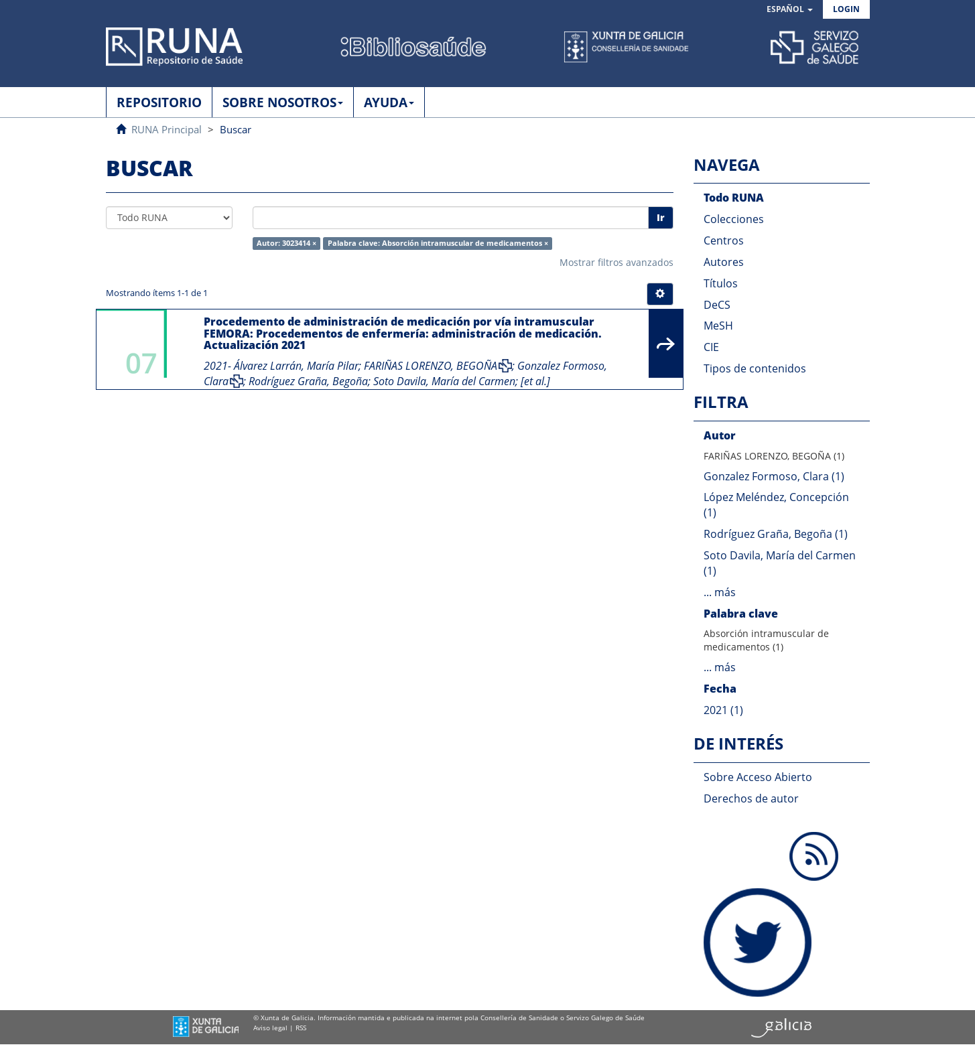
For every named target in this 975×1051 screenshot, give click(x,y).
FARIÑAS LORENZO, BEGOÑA (430, 365)
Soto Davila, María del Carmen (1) (780, 563)
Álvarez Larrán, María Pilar (296, 365)
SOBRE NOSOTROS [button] (282, 102)
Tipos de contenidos (755, 368)
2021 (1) (723, 710)
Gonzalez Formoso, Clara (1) (774, 476)
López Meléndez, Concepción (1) (776, 505)
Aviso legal (270, 1027)
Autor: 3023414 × (286, 243)
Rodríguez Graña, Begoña (308, 381)
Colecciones (734, 219)
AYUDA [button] (389, 102)
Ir (661, 217)
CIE (711, 347)
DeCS (717, 304)
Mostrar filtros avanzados (616, 262)
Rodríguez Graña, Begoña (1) (776, 534)
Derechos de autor (751, 798)
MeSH (718, 325)
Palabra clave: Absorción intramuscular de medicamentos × (438, 243)
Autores (724, 262)
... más (720, 592)
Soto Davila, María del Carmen (444, 381)
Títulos (721, 283)
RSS (301, 1027)
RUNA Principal (166, 129)
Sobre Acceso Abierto (758, 777)
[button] (790, 9)
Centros (724, 240)
